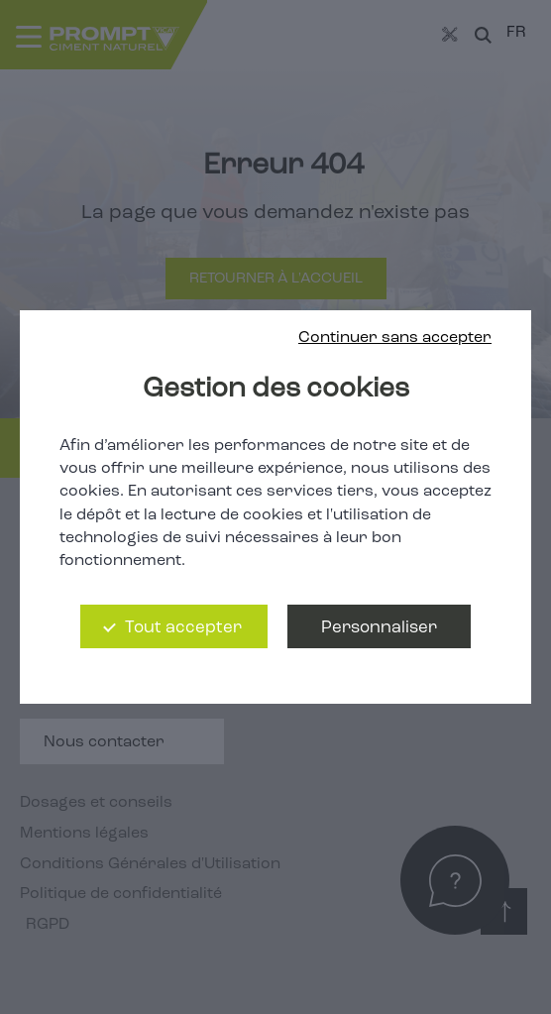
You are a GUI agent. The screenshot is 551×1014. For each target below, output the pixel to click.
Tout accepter (183, 628)
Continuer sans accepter (395, 338)
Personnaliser (379, 628)
